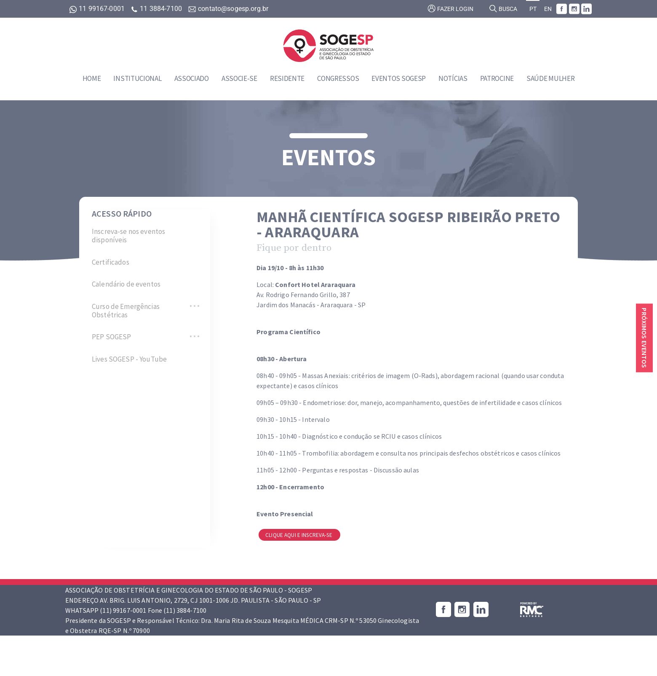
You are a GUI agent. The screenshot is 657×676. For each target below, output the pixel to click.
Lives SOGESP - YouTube (129, 359)
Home (92, 78)
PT (533, 9)
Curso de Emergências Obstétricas (126, 310)
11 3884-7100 (157, 9)
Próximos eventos (644, 338)
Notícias (452, 78)
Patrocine (497, 78)
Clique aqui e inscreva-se (299, 535)
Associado (191, 78)
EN (548, 9)
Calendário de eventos (126, 284)
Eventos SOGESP (398, 78)
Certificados (110, 262)
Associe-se (239, 78)
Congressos (338, 78)
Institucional (137, 78)
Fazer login (450, 8)
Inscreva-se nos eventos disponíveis (128, 235)
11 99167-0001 (97, 9)
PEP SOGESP (111, 337)
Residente (287, 78)
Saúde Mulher (550, 78)
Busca (503, 8)
